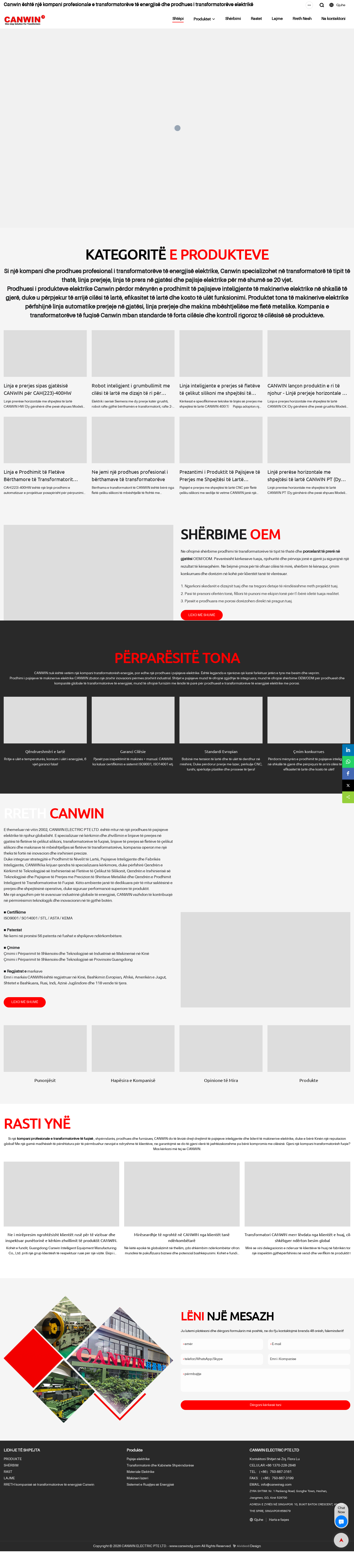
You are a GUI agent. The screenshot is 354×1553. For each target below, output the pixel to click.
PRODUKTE (13, 1461)
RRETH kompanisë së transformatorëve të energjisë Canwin (49, 1486)
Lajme (277, 19)
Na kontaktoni (333, 19)
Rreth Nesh (302, 19)
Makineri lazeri (137, 1480)
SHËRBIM (11, 1467)
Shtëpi (178, 19)
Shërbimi (233, 19)
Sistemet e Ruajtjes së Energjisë (150, 1486)
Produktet (202, 19)
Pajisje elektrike (138, 1461)
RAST (8, 1473)
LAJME (9, 1480)
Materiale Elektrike (140, 1473)
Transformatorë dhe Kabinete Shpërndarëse (160, 1467)
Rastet (256, 19)
